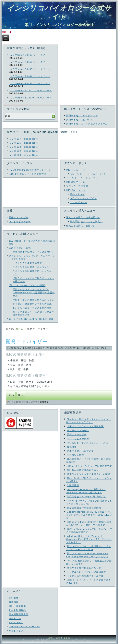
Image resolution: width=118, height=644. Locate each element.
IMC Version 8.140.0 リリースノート (31, 97)
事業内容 (14, 602)
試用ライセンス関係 (20, 248)
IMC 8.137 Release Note (23, 139)
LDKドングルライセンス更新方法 (28, 174)
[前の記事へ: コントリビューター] (11, 395)
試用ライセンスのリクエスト (82, 115)
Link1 (51, 638)
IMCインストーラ (75, 170)
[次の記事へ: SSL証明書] (20, 395)
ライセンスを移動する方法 (27, 263)
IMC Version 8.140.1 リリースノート (31, 90)
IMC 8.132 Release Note (23, 151)
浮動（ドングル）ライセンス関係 (27, 285)
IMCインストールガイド (83, 198)
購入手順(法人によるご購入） (86, 221)
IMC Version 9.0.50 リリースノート (30, 69)
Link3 (67, 638)
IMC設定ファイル (75, 182)
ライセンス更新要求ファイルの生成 (32, 303)
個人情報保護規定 (18, 614)
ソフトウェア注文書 (77, 186)
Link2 (59, 638)
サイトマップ (16, 630)
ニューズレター (78, 202)
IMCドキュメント (75, 190)
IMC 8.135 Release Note (23, 143)
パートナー (15, 618)
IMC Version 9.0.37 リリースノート (30, 83)
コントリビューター (20, 221)
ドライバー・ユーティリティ (82, 178)
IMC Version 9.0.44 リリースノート (30, 76)
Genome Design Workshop (24, 626)
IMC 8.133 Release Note (23, 147)
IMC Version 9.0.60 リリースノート (30, 55)
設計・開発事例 (17, 606)
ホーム (19, 328)
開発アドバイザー (18, 217)
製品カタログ (77, 194)
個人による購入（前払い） (80, 225)
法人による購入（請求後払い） (83, 217)
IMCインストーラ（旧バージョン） (89, 174)
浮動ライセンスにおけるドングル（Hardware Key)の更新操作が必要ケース (34, 292)
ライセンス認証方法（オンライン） (32, 267)
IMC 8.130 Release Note (23, 155)
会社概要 (44, 402)
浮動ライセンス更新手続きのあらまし (33, 299)
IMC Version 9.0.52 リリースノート (30, 62)
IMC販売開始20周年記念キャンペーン (30, 170)
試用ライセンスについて (79, 119)
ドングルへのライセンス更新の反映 (32, 308)
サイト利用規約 (17, 610)
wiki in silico (16, 622)
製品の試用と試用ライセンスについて (33, 252)
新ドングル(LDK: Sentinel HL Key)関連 (31, 319)
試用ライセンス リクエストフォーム (87, 123)
